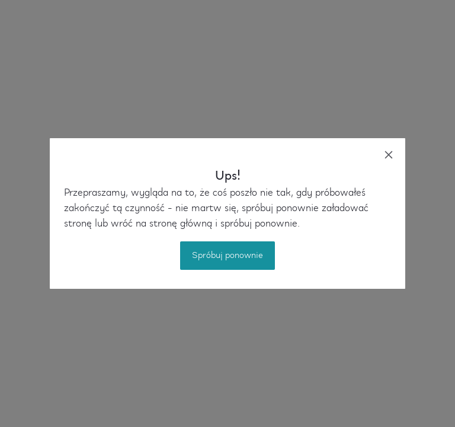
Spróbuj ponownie (227, 255)
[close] (389, 155)
